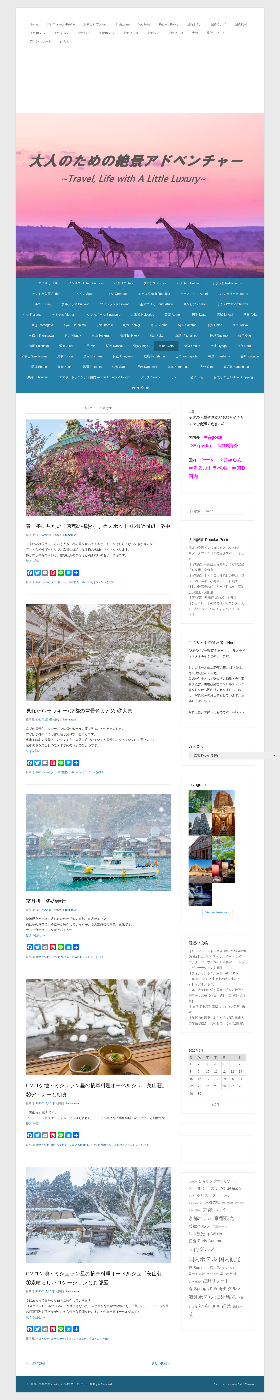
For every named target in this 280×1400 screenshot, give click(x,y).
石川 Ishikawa (129, 335)
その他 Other (140, 387)
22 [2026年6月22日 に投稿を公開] (191, 1086)
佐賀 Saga (119, 366)
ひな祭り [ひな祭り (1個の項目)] (193, 1182)
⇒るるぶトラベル (208, 468)
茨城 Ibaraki (104, 325)
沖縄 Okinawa (38, 377)
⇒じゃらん (230, 459)
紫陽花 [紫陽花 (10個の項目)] (238, 1306)
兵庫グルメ (176, 33)
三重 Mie (90, 346)
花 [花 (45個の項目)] (191, 1314)
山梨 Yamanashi (187, 335)
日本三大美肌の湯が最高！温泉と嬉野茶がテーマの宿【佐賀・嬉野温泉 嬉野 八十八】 (217, 995)
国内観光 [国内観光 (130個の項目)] (230, 1259)
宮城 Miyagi (225, 314)
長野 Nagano (219, 335)
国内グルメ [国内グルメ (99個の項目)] (202, 1249)
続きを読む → (35, 560)
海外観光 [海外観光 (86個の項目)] (225, 1297)
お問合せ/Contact (95, 24)
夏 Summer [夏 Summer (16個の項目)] (198, 1268)
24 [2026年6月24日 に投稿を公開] (207, 1086)
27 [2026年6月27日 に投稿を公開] (232, 1086)
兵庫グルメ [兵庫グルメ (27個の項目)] (199, 1226)
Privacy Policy (168, 24)
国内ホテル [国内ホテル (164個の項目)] (203, 1259)
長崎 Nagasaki (147, 366)
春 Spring (87, 582)
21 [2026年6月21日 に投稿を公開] (240, 1079)
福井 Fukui (157, 335)
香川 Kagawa (250, 356)
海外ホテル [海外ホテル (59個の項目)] (201, 1297)
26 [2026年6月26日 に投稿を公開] (224, 1086)
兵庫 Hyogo (219, 346)
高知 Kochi (64, 366)
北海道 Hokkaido (142, 314)
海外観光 (84, 33)
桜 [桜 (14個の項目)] (210, 1289)
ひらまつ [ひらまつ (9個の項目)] (205, 1181)
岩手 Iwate (199, 314)
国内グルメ (218, 24)
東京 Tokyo (240, 325)
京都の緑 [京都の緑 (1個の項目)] (239, 1203)
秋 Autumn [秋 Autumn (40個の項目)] (209, 1305)
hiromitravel (70, 535)
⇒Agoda (212, 437)
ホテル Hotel (59, 1144)
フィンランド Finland (115, 304)
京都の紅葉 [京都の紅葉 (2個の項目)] (227, 1202)
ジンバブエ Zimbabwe (233, 304)
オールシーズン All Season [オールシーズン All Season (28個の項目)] (215, 1188)
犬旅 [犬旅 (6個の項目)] (241, 1297)
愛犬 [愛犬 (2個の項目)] (232, 1268)
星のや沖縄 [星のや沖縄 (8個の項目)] (228, 1274)
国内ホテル (194, 24)
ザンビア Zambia (195, 304)
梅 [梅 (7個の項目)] (215, 1289)
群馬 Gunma (159, 325)
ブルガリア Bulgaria (75, 304)
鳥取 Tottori (65, 356)
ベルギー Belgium (189, 283)
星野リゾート (216, 33)
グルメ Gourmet (79, 1144)
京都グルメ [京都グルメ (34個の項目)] (214, 1209)
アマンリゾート (40, 41)
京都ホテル (106, 33)
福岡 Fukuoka (92, 366)
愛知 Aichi (66, 346)
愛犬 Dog (196, 377)
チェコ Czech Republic (154, 293)
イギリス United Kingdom (85, 283)
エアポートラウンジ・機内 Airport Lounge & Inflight (94, 377)
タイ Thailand (32, 314)
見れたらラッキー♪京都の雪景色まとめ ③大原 (79, 711)
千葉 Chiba (214, 325)
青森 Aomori (173, 314)
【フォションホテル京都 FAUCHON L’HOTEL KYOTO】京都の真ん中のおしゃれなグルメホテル (216, 979)
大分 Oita (206, 366)
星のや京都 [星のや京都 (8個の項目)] (197, 1274)
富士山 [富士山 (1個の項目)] (225, 1268)
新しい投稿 (161, 1363)
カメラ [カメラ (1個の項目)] (192, 1196)
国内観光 (241, 24)
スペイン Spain (83, 293)
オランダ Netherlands (227, 283)
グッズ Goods (150, 377)
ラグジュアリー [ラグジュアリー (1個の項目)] (196, 1203)
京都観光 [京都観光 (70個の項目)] (224, 1218)
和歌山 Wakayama (34, 356)
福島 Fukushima (75, 325)
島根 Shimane (93, 356)
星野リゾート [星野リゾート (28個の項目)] (216, 1280)
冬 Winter (77, 772)
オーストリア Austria (194, 293)
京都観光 (153, 33)
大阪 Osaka (192, 346)
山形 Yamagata (42, 325)
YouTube (144, 24)
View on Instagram (217, 912)
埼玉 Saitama (187, 325)
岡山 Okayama (123, 356)
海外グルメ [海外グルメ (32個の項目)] (230, 1288)
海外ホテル (37, 33)
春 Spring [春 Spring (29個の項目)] (197, 1288)
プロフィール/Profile (61, 24)
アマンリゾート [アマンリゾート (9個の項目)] (225, 1181)
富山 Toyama (100, 335)
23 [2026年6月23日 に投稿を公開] (199, 1086)
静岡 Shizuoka (39, 346)
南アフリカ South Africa (156, 304)
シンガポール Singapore (103, 314)
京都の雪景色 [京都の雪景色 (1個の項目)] (195, 1210)
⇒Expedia (200, 445)
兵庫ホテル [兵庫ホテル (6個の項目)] (220, 1226)
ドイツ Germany (116, 293)
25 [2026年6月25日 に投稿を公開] (216, 1086)
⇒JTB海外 (227, 445)
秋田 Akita (250, 314)
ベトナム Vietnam (64, 314)
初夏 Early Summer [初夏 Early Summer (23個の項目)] (206, 1241)
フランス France (154, 283)
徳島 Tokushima (219, 356)
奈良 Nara (244, 346)
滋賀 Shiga (140, 346)
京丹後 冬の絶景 (46, 901)
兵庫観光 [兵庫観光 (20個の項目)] (197, 1234)
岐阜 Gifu (244, 335)
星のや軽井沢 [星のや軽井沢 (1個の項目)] (195, 1281)
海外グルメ (61, 33)
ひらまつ (66, 41)
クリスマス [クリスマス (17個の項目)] (206, 1195)
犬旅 (195, 33)
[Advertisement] (140, 75)
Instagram (123, 24)
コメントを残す (105, 582)
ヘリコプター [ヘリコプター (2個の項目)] (225, 1196)
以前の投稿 (35, 1363)
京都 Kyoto (166, 346)
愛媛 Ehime (39, 366)
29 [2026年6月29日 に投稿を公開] (191, 1093)
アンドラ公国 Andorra (47, 293)
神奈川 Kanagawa (41, 335)
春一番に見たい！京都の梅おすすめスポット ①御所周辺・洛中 (98, 526)
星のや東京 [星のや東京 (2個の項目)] (212, 1274)
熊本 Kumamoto (178, 366)
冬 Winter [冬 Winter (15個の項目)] (214, 1234)
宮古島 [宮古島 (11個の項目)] (215, 1268)
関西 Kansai (114, 346)
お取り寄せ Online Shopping (233, 377)
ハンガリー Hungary (234, 293)
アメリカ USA (48, 283)
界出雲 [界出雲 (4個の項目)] (193, 1306)
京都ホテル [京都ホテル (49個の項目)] (200, 1218)
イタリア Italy (123, 283)
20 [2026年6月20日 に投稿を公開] (232, 1079)
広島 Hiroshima (154, 356)
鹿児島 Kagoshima (236, 366)
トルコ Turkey (41, 304)
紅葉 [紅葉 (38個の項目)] (226, 1305)
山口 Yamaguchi (186, 356)
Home (34, 24)
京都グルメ (130, 33)
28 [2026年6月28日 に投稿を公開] (240, 1086)
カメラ (175, 377)
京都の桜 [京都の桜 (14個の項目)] (212, 1202)
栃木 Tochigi (131, 325)
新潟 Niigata (72, 335)
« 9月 (215, 1104)
